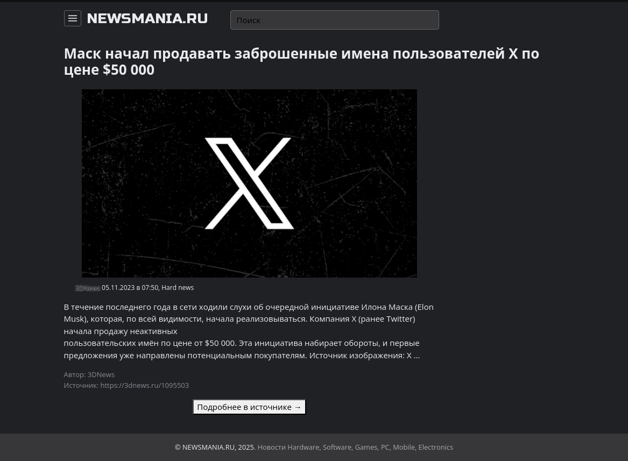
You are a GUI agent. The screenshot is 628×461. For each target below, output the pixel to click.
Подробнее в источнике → (249, 406)
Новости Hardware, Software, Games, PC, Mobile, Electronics (356, 447)
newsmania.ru (147, 18)
